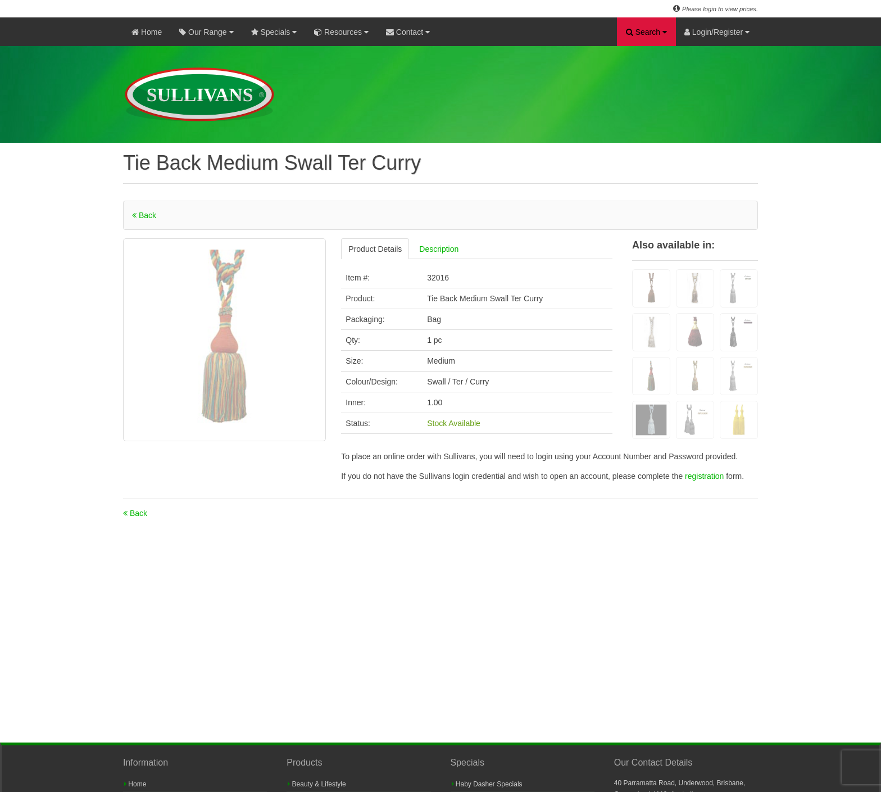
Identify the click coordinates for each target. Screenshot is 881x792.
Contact (408, 32)
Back (144, 215)
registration (705, 476)
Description (438, 249)
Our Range (206, 32)
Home (146, 32)
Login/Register (717, 32)
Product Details (375, 249)
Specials (274, 32)
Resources (341, 32)
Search (646, 32)
